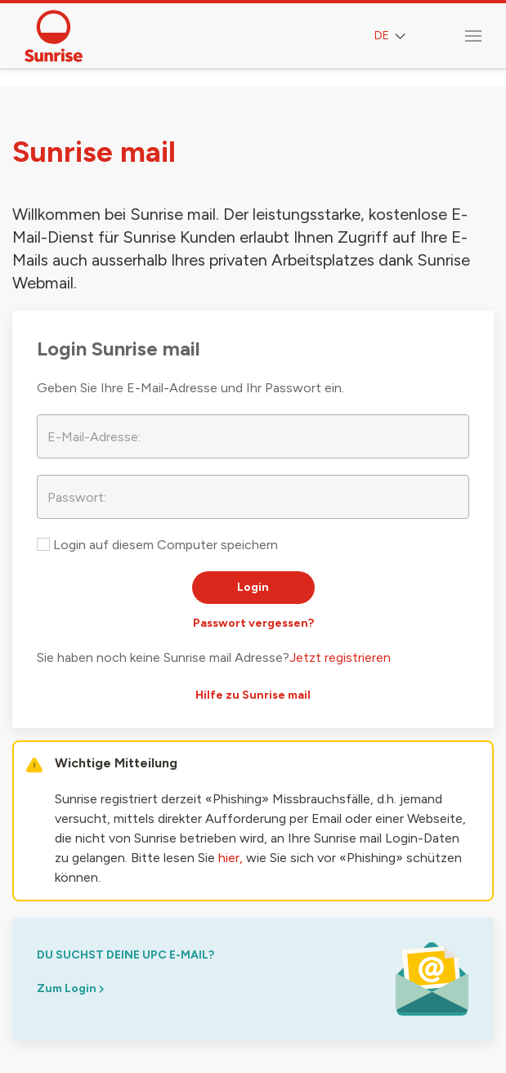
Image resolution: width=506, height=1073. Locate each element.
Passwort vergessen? (253, 623)
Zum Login (70, 988)
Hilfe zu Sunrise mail (253, 695)
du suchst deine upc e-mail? (125, 955)
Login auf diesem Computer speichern (157, 544)
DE (391, 36)
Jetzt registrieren (340, 657)
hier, (230, 857)
